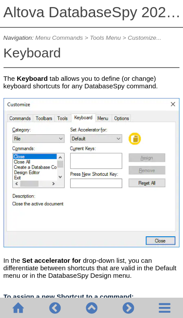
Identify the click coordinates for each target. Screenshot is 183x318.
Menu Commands (59, 37)
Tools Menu (105, 37)
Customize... (144, 37)
